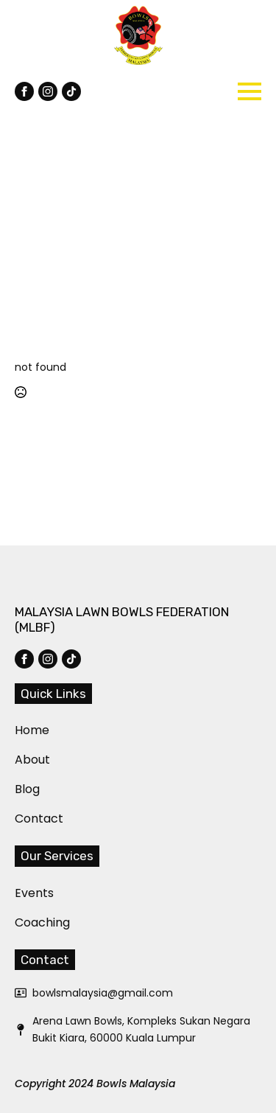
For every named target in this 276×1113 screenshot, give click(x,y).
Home (23, 730)
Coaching (23, 922)
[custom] (71, 91)
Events (23, 893)
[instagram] (47, 91)
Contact (23, 818)
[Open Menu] (249, 91)
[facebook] (24, 91)
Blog (23, 789)
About (23, 759)
